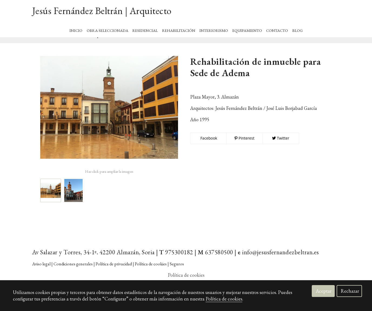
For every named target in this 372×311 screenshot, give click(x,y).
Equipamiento (247, 28)
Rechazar (350, 291)
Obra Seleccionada (107, 28)
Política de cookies (224, 299)
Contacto (277, 28)
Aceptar (323, 291)
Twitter (280, 146)
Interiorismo (213, 28)
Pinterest (244, 146)
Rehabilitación (178, 28)
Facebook (208, 146)
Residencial (145, 28)
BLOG (297, 28)
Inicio (75, 28)
